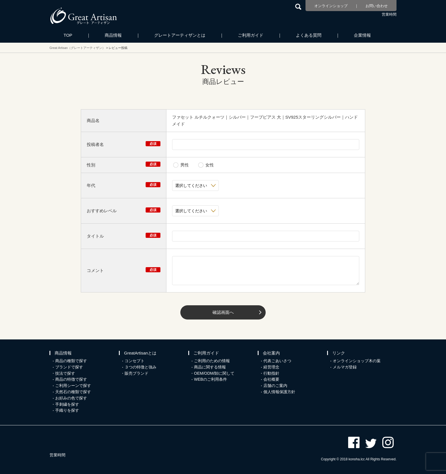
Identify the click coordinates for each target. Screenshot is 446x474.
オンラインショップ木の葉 (357, 360)
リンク (338, 353)
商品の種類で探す (71, 360)
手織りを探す (67, 410)
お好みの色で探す (71, 398)
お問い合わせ (377, 6)
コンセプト (134, 360)
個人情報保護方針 (279, 391)
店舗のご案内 (275, 385)
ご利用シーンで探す (73, 385)
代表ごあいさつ (277, 360)
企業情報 (362, 35)
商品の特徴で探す (71, 379)
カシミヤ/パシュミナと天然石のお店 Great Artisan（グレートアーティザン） (83, 15)
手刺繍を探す (67, 404)
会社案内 (271, 353)
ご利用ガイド (250, 35)
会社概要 (271, 379)
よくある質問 (308, 35)
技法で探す (65, 373)
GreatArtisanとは (140, 353)
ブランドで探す (69, 367)
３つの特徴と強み (140, 367)
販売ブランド (136, 373)
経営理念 (271, 367)
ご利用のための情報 (212, 360)
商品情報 (113, 35)
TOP (68, 35)
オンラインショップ (331, 6)
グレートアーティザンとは (179, 35)
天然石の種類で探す (73, 391)
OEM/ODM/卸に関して (214, 373)
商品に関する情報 (210, 367)
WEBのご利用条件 (210, 379)
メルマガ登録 (345, 367)
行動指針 (271, 373)
